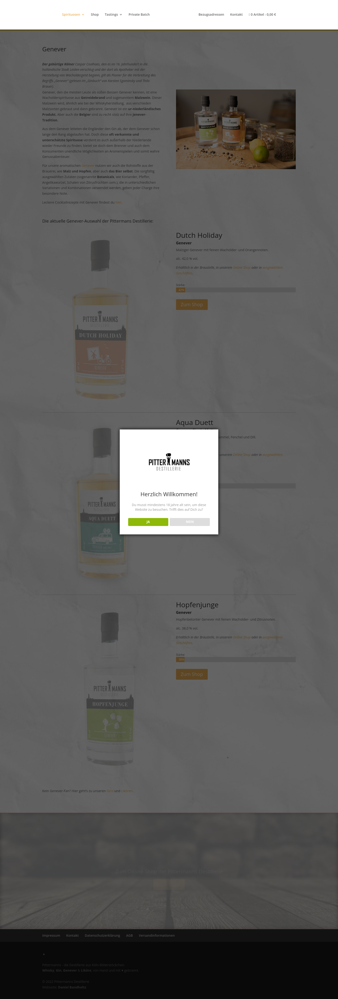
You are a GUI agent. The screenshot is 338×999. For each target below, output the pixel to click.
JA (148, 522)
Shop (95, 15)
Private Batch (139, 15)
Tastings (111, 15)
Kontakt (236, 15)
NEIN (190, 522)
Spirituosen (71, 15)
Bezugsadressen (211, 15)
